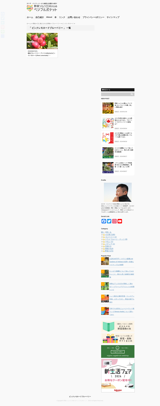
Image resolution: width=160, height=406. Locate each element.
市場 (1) (108, 246)
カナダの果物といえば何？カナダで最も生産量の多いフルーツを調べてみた (123, 135)
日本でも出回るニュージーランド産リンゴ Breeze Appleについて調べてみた (121, 311)
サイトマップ (113, 17)
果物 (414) (109, 249)
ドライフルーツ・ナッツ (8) (116, 239)
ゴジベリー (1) (111, 237)
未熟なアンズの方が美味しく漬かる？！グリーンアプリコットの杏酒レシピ (121, 287)
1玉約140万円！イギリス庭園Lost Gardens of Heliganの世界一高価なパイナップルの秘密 (121, 262)
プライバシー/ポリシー (93, 17)
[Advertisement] (117, 53)
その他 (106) (110, 235)
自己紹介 (39, 17)
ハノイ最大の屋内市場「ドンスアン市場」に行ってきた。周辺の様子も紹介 (121, 299)
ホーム (30, 17)
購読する (106, 90)
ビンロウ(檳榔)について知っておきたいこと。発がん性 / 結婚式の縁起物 (124, 150)
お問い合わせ (74, 17)
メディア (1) (110, 244)
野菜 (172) (109, 251)
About (49, 17)
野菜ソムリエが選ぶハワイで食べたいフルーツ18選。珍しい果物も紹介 (123, 105)
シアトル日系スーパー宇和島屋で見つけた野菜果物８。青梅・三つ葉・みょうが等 (123, 165)
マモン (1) (109, 242)
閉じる (108, 232)
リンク (62, 17)
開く (103, 232)
